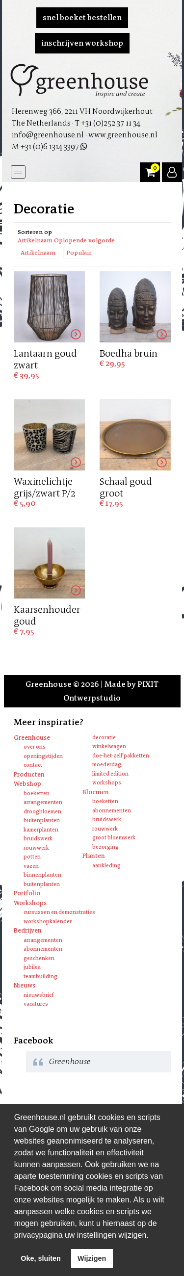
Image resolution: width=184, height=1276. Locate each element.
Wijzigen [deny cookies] (92, 1258)
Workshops (106, 782)
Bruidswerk (38, 838)
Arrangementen (43, 802)
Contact (33, 765)
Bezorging (105, 847)
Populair (78, 253)
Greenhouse (32, 737)
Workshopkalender (48, 921)
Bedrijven (28, 930)
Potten (32, 856)
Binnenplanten (42, 875)
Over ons (35, 747)
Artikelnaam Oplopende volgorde (66, 240)
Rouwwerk (36, 848)
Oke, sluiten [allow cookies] (41, 1258)
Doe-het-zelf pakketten (120, 755)
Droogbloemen (42, 811)
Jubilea (32, 967)
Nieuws (24, 985)
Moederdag (106, 764)
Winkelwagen (109, 746)
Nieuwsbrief (39, 995)
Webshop (27, 784)
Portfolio (27, 893)
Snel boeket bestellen (82, 17)
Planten (93, 856)
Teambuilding (40, 976)
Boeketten (37, 793)
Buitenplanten (42, 820)
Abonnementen (111, 810)
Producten (29, 774)
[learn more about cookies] (152, 1235)
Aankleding (106, 865)
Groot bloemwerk (113, 837)
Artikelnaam (38, 253)
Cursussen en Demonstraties (59, 912)
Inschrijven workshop (82, 43)
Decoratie (104, 737)
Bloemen (95, 792)
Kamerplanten (41, 829)
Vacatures (36, 1004)
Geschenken (39, 958)
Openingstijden (43, 756)
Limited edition (110, 774)
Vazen (31, 866)
